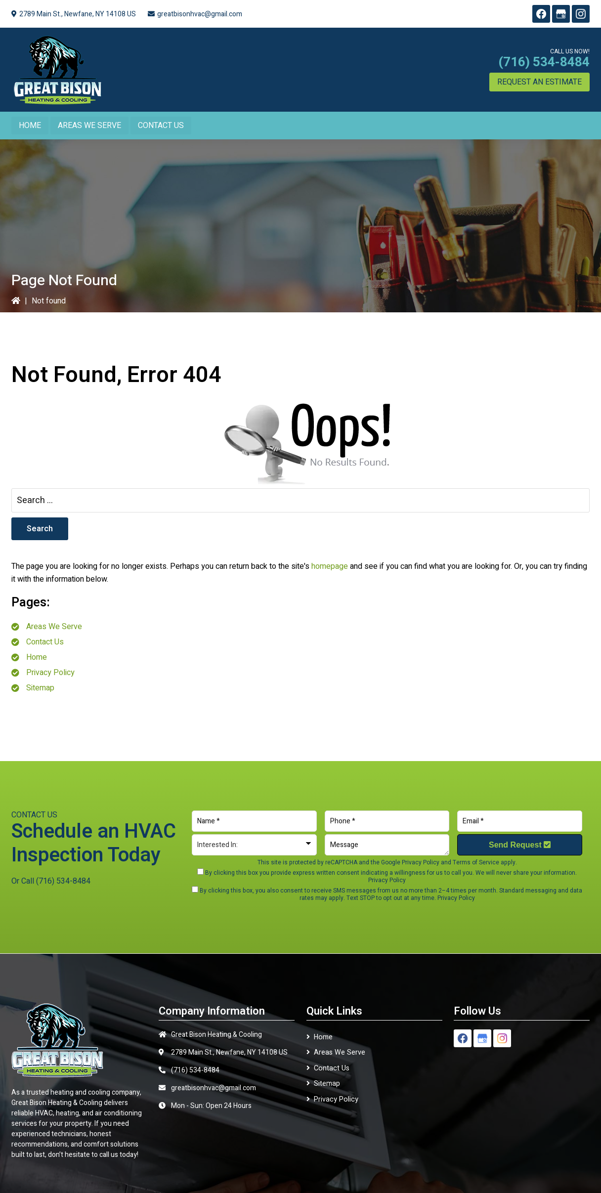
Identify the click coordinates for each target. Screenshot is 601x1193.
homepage (329, 566)
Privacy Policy (50, 673)
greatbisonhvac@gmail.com (199, 14)
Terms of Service (476, 862)
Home (36, 657)
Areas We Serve (54, 627)
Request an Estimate (539, 82)
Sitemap (40, 688)
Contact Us (45, 642)
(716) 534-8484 (544, 62)
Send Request (520, 845)
